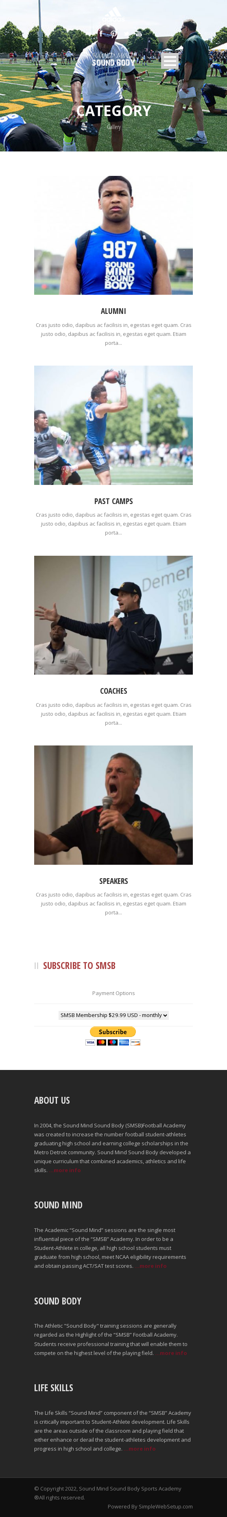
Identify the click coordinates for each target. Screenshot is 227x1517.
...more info (65, 1170)
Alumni (113, 311)
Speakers (113, 881)
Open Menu (170, 61)
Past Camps (113, 501)
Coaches (113, 691)
